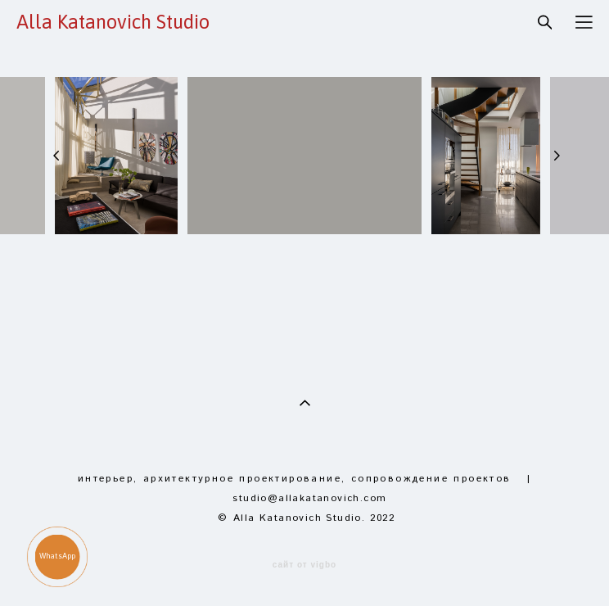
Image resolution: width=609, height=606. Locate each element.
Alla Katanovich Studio (113, 22)
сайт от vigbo (304, 565)
